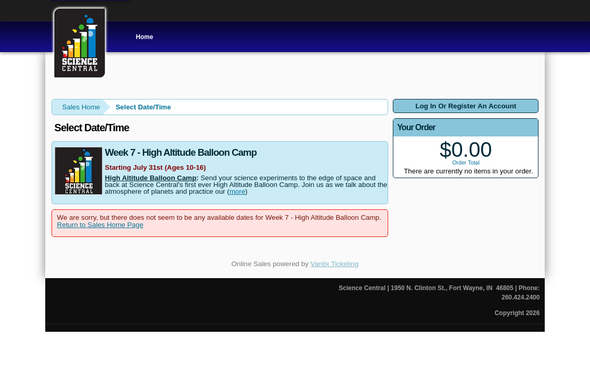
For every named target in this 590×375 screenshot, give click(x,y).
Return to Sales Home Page (100, 225)
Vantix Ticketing (334, 264)
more (237, 191)
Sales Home (81, 107)
